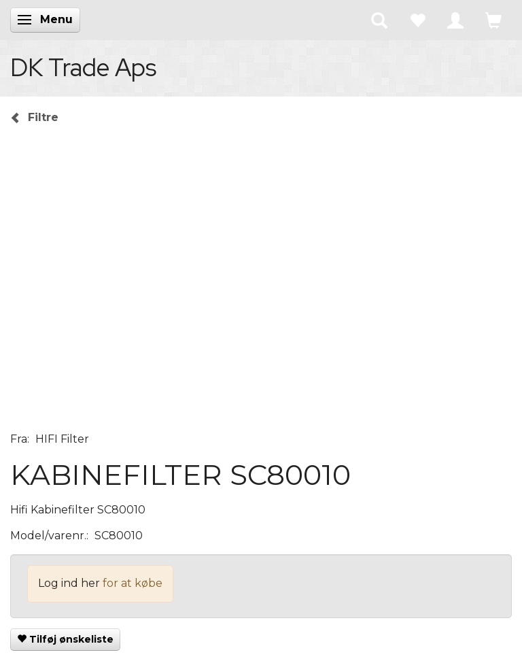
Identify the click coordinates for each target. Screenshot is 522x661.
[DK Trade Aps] (83, 67)
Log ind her (69, 583)
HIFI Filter (62, 439)
